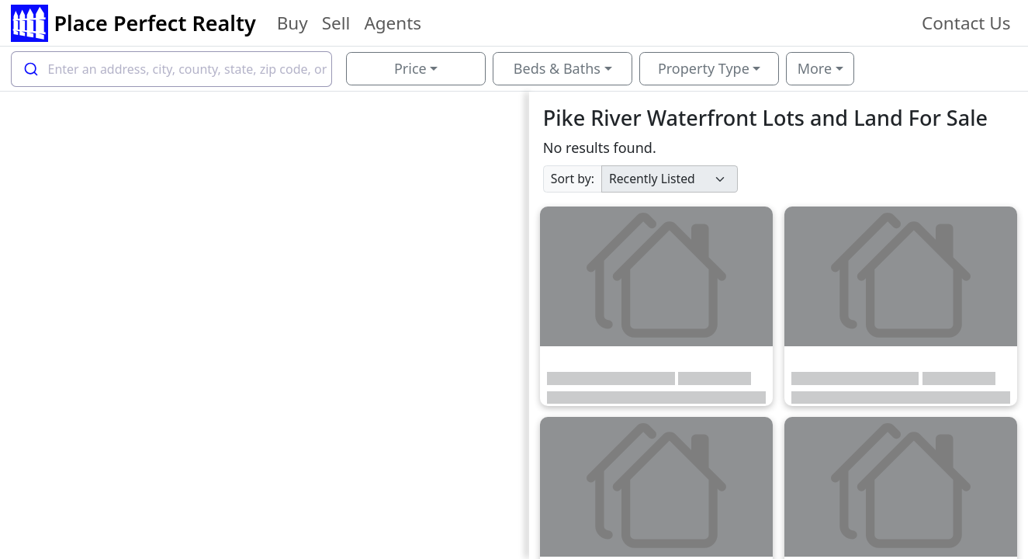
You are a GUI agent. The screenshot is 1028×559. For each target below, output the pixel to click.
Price (410, 68)
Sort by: (572, 178)
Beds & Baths (557, 68)
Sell (336, 23)
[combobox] (172, 69)
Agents (392, 23)
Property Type (703, 68)
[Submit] (30, 69)
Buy (292, 23)
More (815, 68)
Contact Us (966, 23)
